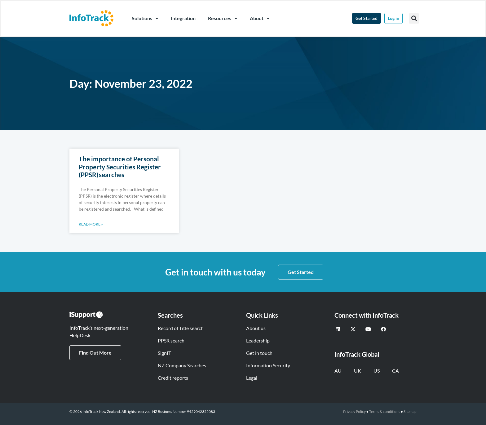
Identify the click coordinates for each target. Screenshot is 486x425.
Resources (222, 18)
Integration (183, 18)
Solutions (145, 18)
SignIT (164, 353)
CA (395, 371)
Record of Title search (181, 328)
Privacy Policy (354, 411)
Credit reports (173, 378)
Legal (251, 378)
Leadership (258, 340)
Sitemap (410, 411)
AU (338, 371)
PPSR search (171, 340)
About (260, 18)
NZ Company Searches (182, 365)
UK (357, 371)
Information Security (268, 365)
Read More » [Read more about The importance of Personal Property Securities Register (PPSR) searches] (91, 224)
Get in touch (259, 353)
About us (256, 328)
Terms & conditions (384, 411)
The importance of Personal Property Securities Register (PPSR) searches (120, 166)
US (376, 371)
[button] (414, 18)
